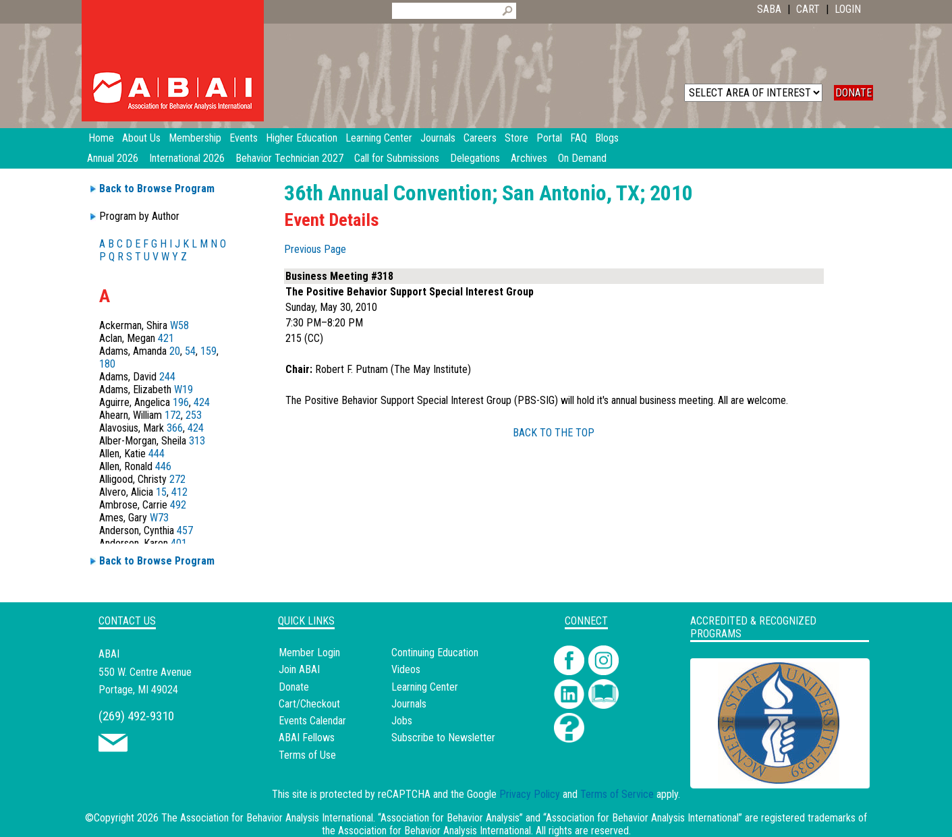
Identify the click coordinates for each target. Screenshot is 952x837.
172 (173, 415)
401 (179, 543)
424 (202, 402)
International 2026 (187, 158)
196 (181, 402)
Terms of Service (617, 794)
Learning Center (424, 687)
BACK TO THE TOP (553, 432)
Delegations (475, 158)
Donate (294, 687)
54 (190, 351)
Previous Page (315, 249)
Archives (529, 158)
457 (185, 530)
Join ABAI (299, 669)
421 (166, 338)
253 (194, 415)
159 (208, 351)
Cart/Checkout (309, 703)
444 (156, 453)
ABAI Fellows (307, 737)
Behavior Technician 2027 (289, 158)
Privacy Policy (529, 794)
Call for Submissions (396, 158)
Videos (405, 669)
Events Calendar (312, 720)
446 (163, 466)
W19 (183, 389)
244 (167, 376)
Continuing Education (434, 652)
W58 (179, 325)
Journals (408, 703)
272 (177, 479)
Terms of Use (307, 755)
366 (175, 428)
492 (178, 504)
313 (197, 440)
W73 (159, 517)
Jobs (401, 720)
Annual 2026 (112, 158)
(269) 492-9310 (136, 716)
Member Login (309, 652)
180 (107, 363)
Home (101, 138)
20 (174, 351)
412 (179, 492)
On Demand (582, 158)
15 (161, 492)
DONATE (853, 92)
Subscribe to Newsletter (443, 737)
